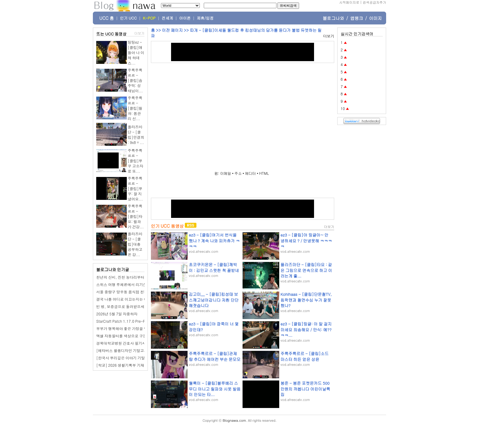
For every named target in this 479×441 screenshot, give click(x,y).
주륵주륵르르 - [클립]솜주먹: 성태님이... (135, 80)
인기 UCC (128, 18)
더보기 (139, 33)
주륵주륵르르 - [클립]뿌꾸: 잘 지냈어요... (135, 188)
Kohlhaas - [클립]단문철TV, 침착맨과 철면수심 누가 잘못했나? (306, 299)
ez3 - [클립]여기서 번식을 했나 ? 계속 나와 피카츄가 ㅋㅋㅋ (214, 240)
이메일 (225, 173)
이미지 (375, 18)
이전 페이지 (172, 30)
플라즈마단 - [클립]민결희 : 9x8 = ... (136, 134)
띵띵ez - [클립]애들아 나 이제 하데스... (136, 52)
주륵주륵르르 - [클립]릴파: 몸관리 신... (135, 108)
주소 (238, 173)
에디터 (250, 173)
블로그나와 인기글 (112, 269)
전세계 (167, 18)
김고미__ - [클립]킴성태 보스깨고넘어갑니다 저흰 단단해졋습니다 (214, 299)
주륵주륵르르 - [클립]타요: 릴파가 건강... (136, 216)
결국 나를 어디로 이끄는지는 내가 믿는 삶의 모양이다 (139, 299)
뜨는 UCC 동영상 (111, 34)
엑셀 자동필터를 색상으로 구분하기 (125, 335)
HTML (264, 173)
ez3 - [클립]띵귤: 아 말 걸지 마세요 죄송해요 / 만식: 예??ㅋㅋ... (305, 329)
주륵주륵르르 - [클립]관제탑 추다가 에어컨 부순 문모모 (214, 356)
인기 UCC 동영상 (167, 226)
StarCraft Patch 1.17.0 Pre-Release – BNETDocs (137, 321)
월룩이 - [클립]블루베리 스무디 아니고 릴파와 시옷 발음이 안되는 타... (214, 388)
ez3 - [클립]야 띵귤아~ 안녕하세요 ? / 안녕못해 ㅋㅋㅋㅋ (306, 240)
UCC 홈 (106, 18)
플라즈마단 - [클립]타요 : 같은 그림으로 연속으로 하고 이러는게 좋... (306, 270)
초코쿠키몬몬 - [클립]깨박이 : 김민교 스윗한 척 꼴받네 (214, 267)
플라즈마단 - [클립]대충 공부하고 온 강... (135, 244)
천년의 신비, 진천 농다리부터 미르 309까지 (131, 277)
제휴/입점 (205, 18)
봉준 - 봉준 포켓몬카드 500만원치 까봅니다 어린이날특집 (305, 388)
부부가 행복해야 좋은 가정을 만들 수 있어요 (132, 328)
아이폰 (185, 18)
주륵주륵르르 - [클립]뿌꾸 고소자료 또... (135, 161)
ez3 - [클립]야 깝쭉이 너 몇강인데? (214, 326)
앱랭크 (356, 18)
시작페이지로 (349, 2)
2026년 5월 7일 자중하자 (116, 313)
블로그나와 (333, 18)
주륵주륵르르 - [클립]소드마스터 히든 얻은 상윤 (304, 356)
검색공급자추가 (374, 2)
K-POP (149, 18)
